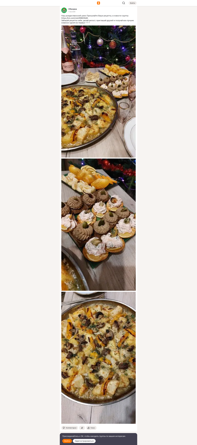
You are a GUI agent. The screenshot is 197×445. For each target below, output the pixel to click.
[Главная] (30, 12)
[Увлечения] (41, 12)
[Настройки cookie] (41, 441)
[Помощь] (30, 45)
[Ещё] (41, 425)
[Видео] (52, 23)
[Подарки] (30, 34)
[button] (69, 428)
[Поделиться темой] (82, 428)
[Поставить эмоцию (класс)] (91, 428)
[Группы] (52, 12)
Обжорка (72, 9)
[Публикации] (30, 23)
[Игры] (52, 34)
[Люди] (41, 23)
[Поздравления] (41, 34)
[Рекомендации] (41, 45)
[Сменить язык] (41, 431)
